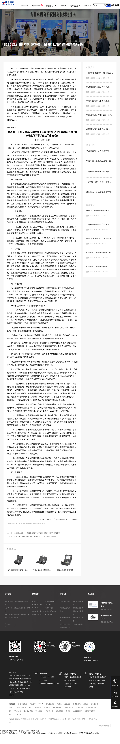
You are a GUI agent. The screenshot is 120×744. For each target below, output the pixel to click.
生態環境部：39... (66, 637)
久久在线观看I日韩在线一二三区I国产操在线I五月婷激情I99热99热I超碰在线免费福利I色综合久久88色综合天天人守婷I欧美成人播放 (49, 743)
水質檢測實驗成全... (78, 612)
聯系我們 (88, 6)
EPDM (40, 713)
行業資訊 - (111, 62)
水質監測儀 (79, 717)
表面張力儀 (49, 720)
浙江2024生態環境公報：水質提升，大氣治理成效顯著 (35, 546)
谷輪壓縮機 (59, 720)
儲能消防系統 (22, 713)
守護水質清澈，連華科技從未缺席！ (99, 191)
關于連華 (37, 5)
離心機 (59, 713)
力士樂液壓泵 (77, 720)
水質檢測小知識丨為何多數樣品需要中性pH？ (99, 181)
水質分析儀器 (57, 717)
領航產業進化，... (51, 624)
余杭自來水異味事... (78, 622)
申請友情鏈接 (104, 735)
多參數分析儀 (28, 720)
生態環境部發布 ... (79, 617)
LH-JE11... (35, 611)
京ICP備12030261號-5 (57, 729)
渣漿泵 (85, 713)
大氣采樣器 (17, 720)
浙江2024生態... (65, 634)
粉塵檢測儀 (77, 713)
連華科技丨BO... (50, 611)
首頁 (103, 62)
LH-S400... (35, 617)
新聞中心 (63, 6)
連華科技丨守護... (38, 614)
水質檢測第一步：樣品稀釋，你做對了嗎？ (99, 160)
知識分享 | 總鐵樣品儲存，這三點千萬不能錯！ (99, 171)
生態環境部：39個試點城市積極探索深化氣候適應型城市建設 (37, 542)
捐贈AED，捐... (49, 617)
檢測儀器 (47, 717)
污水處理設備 (68, 717)
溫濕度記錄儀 (50, 713)
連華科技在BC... (50, 620)
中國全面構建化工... (65, 619)
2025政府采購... (78, 634)
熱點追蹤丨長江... (38, 620)
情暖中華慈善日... (38, 624)
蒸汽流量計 (39, 720)
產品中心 (25, 6)
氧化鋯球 (33, 713)
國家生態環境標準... (65, 628)
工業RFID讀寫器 (20, 717)
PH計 (30, 717)
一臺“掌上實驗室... (66, 611)
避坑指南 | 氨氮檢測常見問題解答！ (99, 202)
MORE (9, 634)
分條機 (68, 720)
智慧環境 (38, 717)
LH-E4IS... (48, 614)
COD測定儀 (17, 724)
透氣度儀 (67, 713)
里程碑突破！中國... (78, 628)
